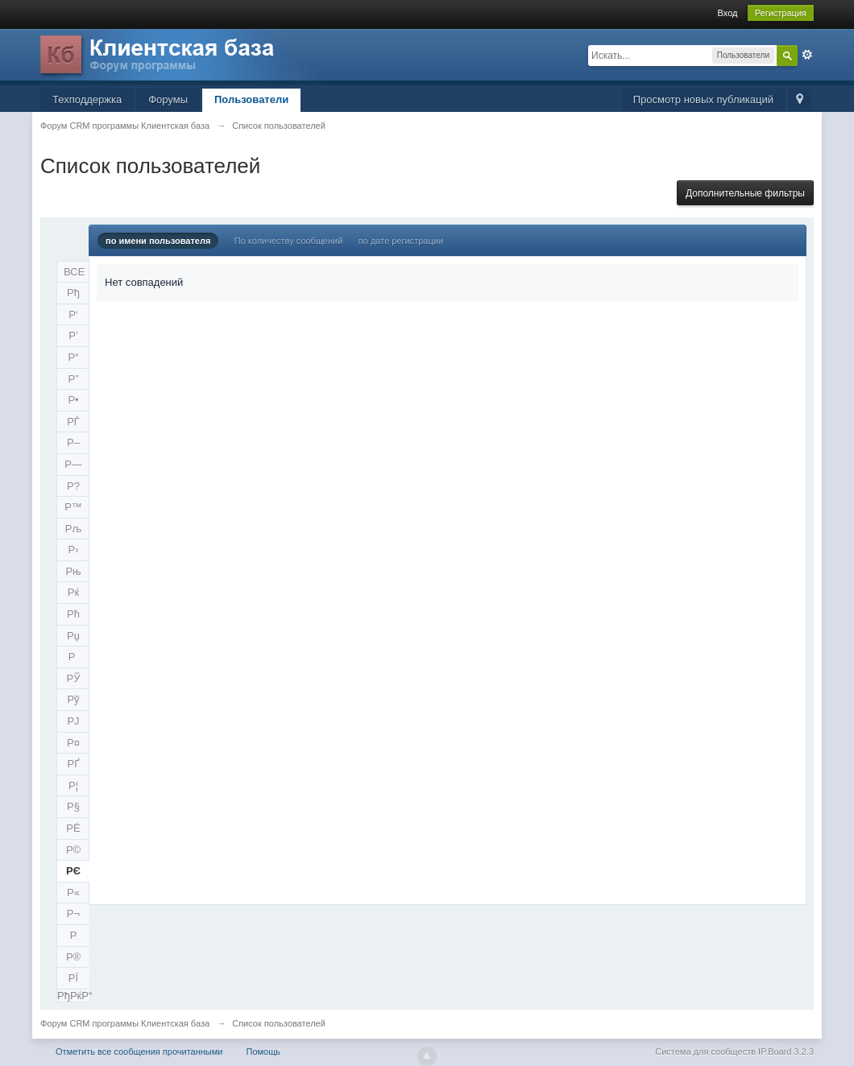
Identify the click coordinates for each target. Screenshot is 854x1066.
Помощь (264, 1051)
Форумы (168, 99)
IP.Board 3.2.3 (786, 1051)
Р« (73, 892)
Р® (73, 957)
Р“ (73, 357)
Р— (73, 464)
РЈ (73, 721)
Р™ (73, 507)
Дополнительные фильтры (745, 193)
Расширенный (807, 54)
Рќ (73, 592)
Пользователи (251, 99)
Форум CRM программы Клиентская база (124, 1023)
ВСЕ (74, 272)
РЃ (73, 421)
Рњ (73, 571)
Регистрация (780, 13)
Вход (728, 13)
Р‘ (73, 314)
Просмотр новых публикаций (703, 99)
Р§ (73, 806)
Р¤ (73, 743)
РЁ (73, 828)
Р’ (73, 335)
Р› (73, 549)
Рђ (73, 293)
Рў (73, 699)
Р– (73, 442)
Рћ (73, 614)
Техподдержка (87, 99)
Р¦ (73, 785)
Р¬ (73, 913)
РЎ (74, 678)
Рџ (73, 636)
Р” (73, 379)
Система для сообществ (705, 1051)
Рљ (73, 529)
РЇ (73, 978)
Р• (73, 400)
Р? (73, 486)
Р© (73, 850)
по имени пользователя (158, 241)
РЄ (73, 871)
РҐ (73, 764)
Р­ (73, 935)
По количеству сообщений (288, 241)
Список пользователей (278, 1023)
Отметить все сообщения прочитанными (139, 1051)
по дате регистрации (401, 241)
